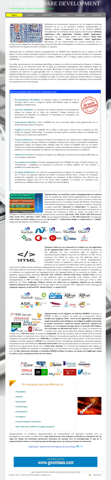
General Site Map (75, 472)
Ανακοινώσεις (59, 472)
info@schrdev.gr (97, 475)
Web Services (45, 472)
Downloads (52, 472)
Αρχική (33, 472)
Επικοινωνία (67, 472)
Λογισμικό (38, 472)
